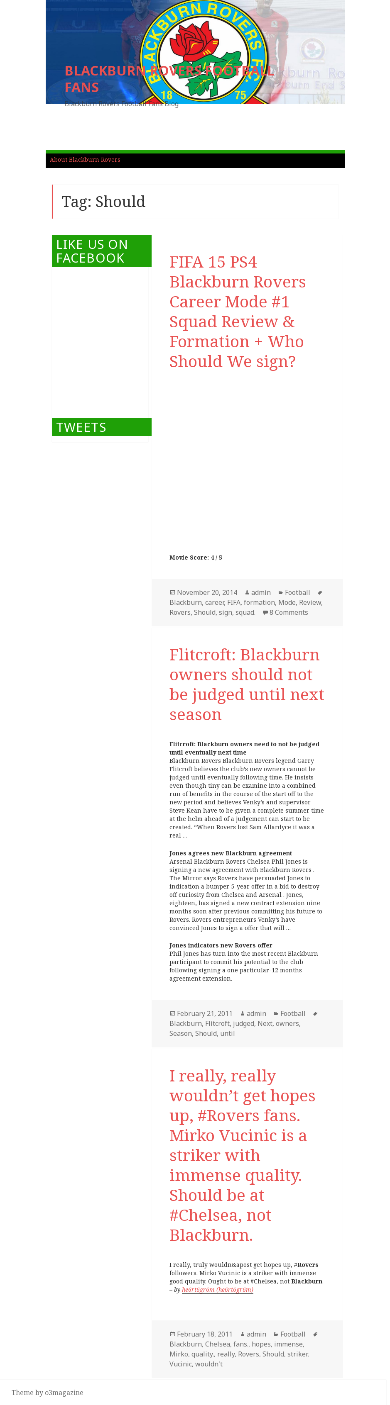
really (226, 1354)
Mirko (178, 1354)
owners (287, 1023)
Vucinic (180, 1363)
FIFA (233, 602)
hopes (261, 1344)
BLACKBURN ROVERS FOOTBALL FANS (169, 78)
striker (297, 1354)
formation (259, 602)
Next (265, 1023)
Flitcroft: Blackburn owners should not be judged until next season (246, 684)
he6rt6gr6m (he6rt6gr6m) (217, 1289)
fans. (240, 1344)
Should (205, 612)
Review (310, 602)
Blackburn (185, 602)
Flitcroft (217, 1023)
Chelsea (217, 1344)
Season (180, 1033)
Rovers (180, 612)
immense (288, 1344)
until (227, 1033)
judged (243, 1023)
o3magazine (64, 1392)
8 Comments (289, 612)
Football (297, 592)
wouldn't (209, 1363)
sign (225, 612)
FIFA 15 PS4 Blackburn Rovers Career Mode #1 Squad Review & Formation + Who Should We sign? (237, 311)
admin (261, 592)
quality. (202, 1354)
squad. (245, 612)
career (214, 602)
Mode (287, 602)
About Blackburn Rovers (85, 159)
